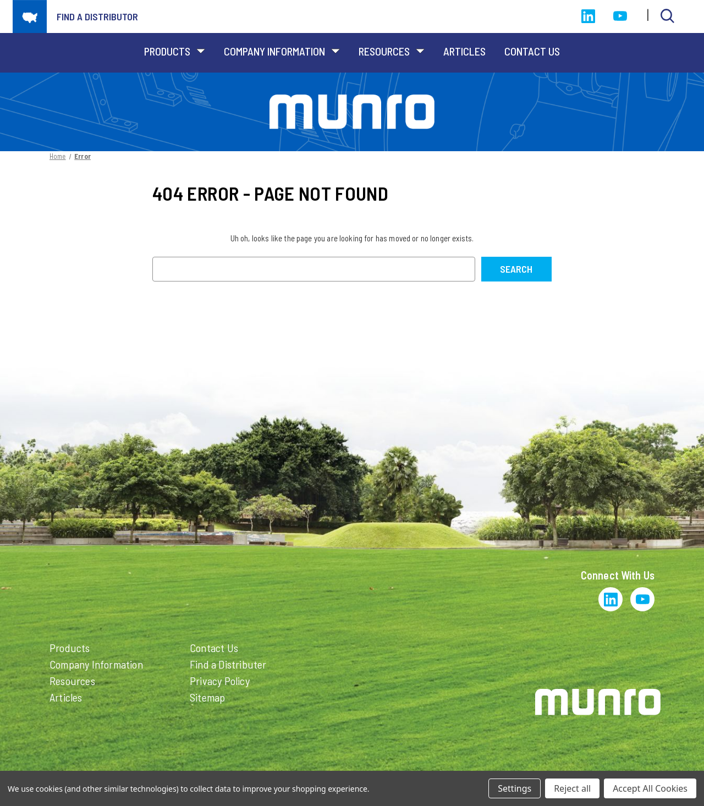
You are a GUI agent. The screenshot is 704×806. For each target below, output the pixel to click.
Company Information (282, 51)
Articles (464, 51)
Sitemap (207, 697)
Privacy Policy (220, 680)
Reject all (572, 788)
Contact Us (532, 51)
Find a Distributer (228, 664)
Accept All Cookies (650, 788)
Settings (514, 788)
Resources (392, 51)
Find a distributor (97, 16)
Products (174, 51)
